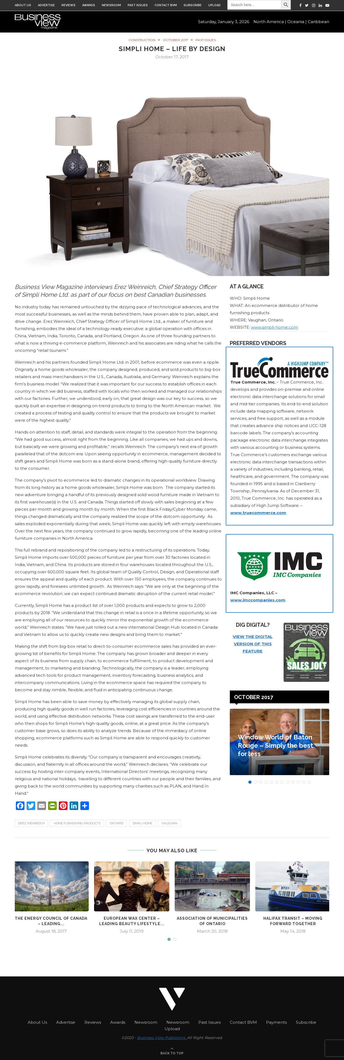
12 (309, 781)
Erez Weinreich (31, 823)
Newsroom (111, 5)
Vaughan (169, 823)
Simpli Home (142, 823)
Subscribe (193, 5)
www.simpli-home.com (274, 327)
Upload (214, 5)
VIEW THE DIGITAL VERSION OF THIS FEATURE (253, 643)
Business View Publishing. (162, 1037)
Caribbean (318, 21)
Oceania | (297, 21)
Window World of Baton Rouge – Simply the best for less (275, 748)
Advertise (46, 5)
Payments (276, 1021)
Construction (141, 40)
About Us (23, 5)
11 (303, 781)
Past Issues (138, 5)
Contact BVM (166, 5)
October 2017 (175, 40)
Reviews (69, 5)
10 (298, 781)
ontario (116, 823)
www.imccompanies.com (257, 599)
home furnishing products (77, 823)
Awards (88, 5)
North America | (269, 21)
